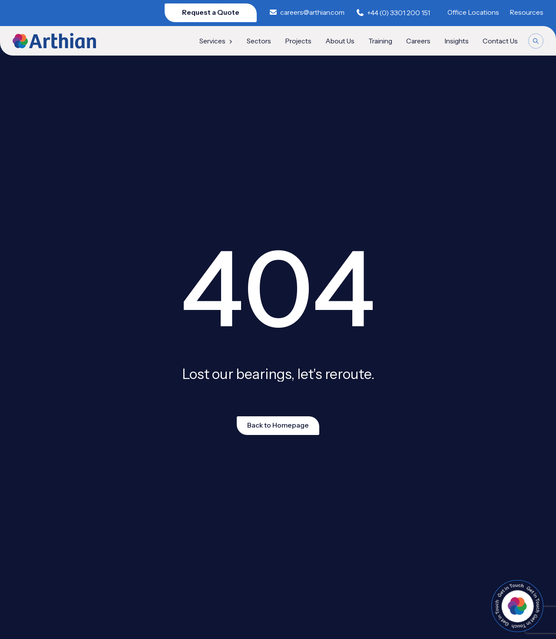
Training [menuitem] (380, 41)
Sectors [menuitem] (259, 41)
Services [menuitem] (216, 41)
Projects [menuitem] (298, 41)
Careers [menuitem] (418, 41)
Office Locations (473, 12)
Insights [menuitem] (456, 41)
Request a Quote (210, 12)
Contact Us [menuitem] (500, 41)
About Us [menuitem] (339, 41)
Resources (526, 12)
